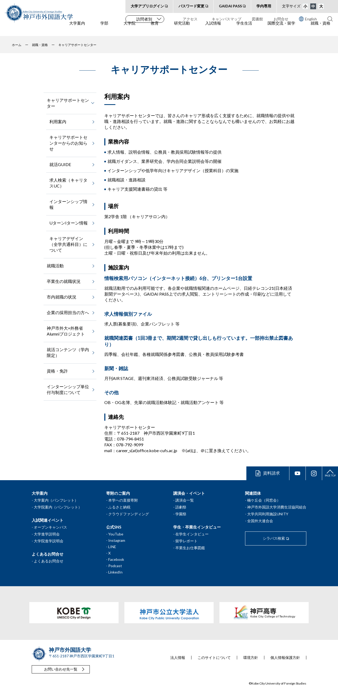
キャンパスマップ (226, 19)
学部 (104, 29)
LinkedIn (115, 572)
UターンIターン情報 (68, 222)
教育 (155, 29)
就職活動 (55, 265)
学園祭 (180, 514)
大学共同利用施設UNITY (267, 514)
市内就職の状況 (61, 296)
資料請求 (271, 472)
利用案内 (57, 121)
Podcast (115, 565)
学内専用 (263, 6)
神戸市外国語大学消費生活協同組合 (276, 507)
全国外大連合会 (260, 521)
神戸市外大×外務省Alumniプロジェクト (66, 330)
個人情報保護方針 (285, 657)
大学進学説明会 (47, 534)
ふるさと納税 (119, 507)
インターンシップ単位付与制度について (68, 389)
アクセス (190, 19)
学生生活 (244, 29)
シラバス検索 (274, 538)
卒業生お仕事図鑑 (190, 547)
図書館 (257, 19)
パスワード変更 (191, 6)
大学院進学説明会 (48, 541)
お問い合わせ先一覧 (60, 669)
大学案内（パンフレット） (56, 500)
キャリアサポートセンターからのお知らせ (68, 143)
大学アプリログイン (147, 6)
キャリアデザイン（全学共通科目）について (68, 244)
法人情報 (177, 657)
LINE (112, 546)
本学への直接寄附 (123, 500)
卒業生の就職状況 (64, 281)
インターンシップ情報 (68, 204)
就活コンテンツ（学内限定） (68, 352)
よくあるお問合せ (48, 561)
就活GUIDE (60, 164)
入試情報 (213, 29)
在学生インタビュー (192, 534)
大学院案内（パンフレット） (58, 507)
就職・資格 (320, 29)
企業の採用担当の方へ (68, 312)
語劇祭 (180, 507)
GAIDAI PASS (230, 6)
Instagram (116, 540)
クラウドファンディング (128, 514)
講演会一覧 (184, 500)
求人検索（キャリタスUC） (68, 182)
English (308, 18)
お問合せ (281, 19)
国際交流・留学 (281, 29)
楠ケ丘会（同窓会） (263, 500)
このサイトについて (214, 657)
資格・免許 (57, 370)
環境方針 (250, 657)
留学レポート (186, 541)
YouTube (115, 534)
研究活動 (182, 29)
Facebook (116, 559)
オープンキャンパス (50, 527)
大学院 (129, 29)
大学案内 (77, 29)
